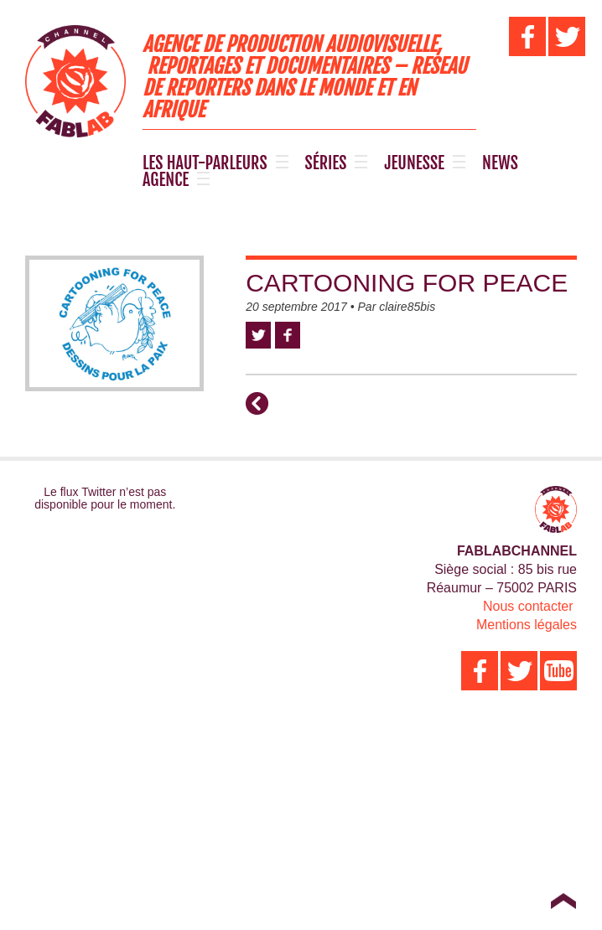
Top (563, 900)
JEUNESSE (414, 163)
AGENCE (166, 180)
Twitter (258, 335)
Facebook (287, 335)
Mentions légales (526, 624)
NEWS (500, 163)
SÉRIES (326, 163)
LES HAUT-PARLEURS (205, 163)
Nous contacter (528, 606)
